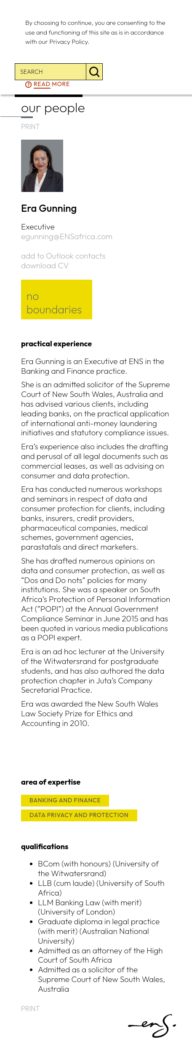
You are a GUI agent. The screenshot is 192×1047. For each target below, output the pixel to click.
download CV (45, 265)
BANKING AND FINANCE (65, 800)
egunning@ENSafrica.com (66, 236)
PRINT (30, 126)
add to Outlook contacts (63, 256)
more (52, 84)
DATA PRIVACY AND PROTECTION (79, 815)
